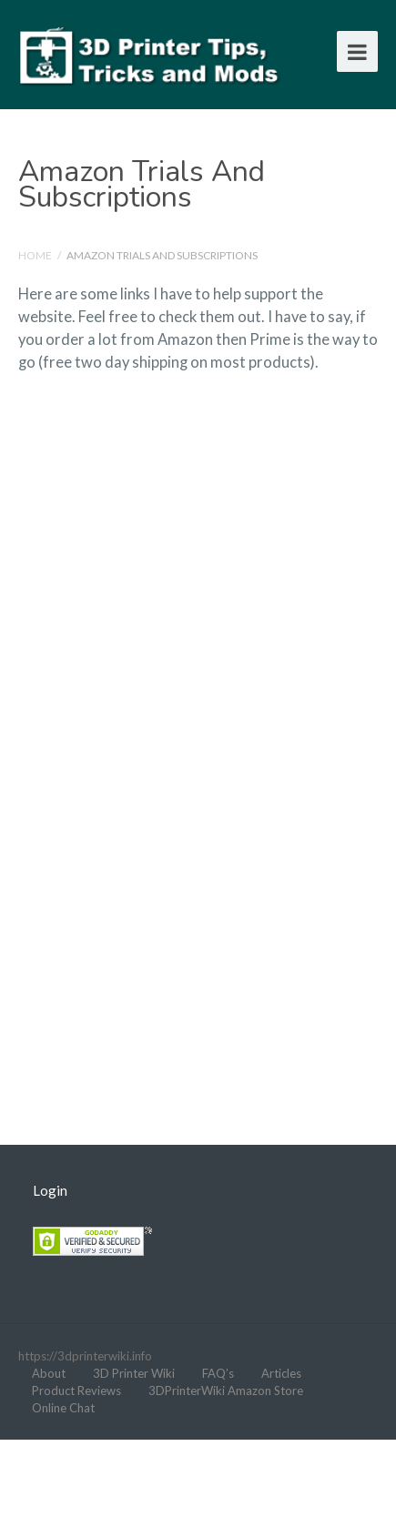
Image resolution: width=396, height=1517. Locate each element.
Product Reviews (76, 1390)
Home (35, 255)
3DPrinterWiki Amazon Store (225, 1390)
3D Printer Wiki (134, 1373)
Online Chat (63, 1408)
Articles (281, 1373)
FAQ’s (218, 1373)
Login (50, 1190)
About (49, 1373)
